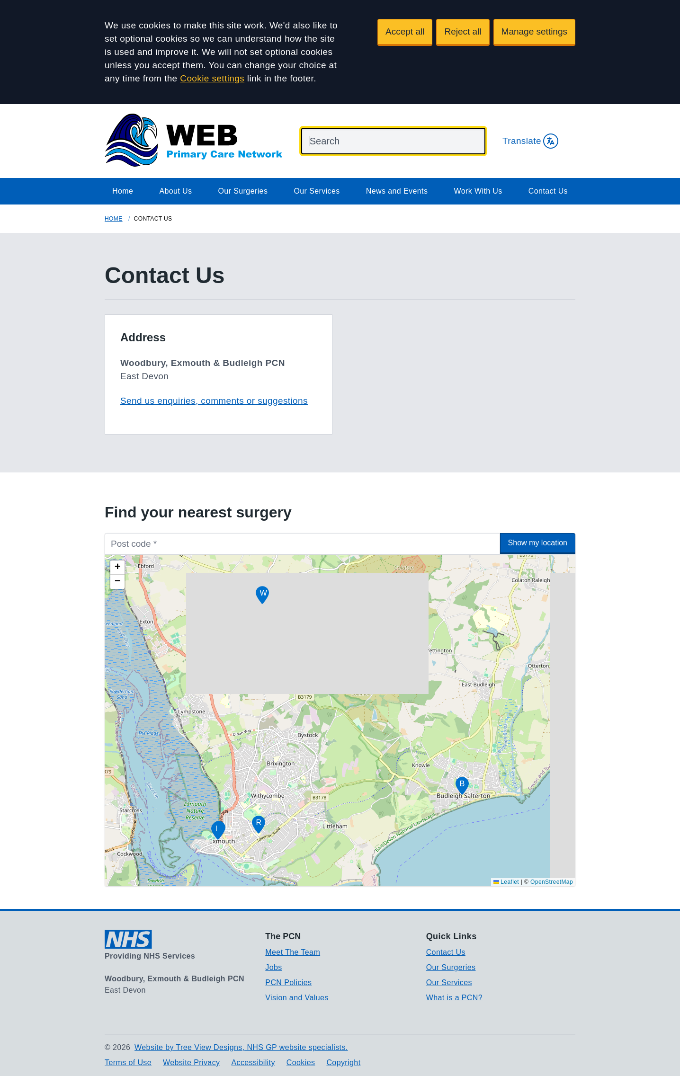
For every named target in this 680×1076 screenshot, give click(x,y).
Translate (530, 141)
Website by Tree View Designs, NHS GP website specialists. (241, 1047)
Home (122, 191)
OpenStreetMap (551, 882)
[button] (462, 785)
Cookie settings (212, 78)
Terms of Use (128, 1062)
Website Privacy (191, 1062)
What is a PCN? (454, 998)
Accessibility (253, 1062)
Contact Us (548, 191)
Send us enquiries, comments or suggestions (214, 401)
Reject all (462, 31)
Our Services (317, 191)
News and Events (397, 191)
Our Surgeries (243, 191)
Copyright (343, 1062)
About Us (175, 191)
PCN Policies (288, 982)
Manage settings (534, 31)
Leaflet (506, 882)
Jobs (273, 967)
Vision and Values (296, 998)
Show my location (537, 543)
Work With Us (478, 191)
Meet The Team (292, 952)
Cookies (300, 1062)
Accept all (404, 31)
